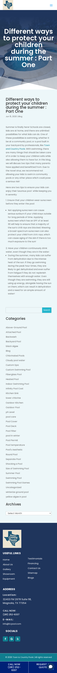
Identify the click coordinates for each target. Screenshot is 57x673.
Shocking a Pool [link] (14, 463)
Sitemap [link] (32, 573)
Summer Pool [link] (13, 473)
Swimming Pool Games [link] (18, 482)
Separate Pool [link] (13, 459)
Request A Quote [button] (42, 666)
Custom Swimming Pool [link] (18, 369)
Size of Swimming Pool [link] (17, 468)
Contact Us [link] (34, 568)
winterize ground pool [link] (17, 492)
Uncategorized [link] (13, 487)
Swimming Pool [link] (14, 478)
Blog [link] (20, 116)
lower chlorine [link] (13, 397)
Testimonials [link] (35, 558)
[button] (51, 5)
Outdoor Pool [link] (13, 407)
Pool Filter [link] (11, 430)
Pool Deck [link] (11, 426)
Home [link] (6, 559)
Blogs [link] (31, 577)
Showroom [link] (9, 574)
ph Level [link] (10, 412)
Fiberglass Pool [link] (14, 374)
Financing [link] (33, 563)
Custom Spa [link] (12, 365)
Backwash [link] (11, 336)
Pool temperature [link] (15, 445)
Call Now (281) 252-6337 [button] (14, 667)
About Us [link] (8, 564)
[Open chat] (50, 666)
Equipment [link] (9, 579)
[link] (8, 9)
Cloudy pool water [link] (15, 360)
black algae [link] (12, 346)
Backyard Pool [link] (13, 341)
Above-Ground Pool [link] (16, 327)
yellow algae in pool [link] (16, 496)
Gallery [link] (7, 569)
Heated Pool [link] (12, 379)
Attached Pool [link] (13, 332)
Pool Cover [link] (11, 421)
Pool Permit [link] (12, 440)
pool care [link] (11, 416)
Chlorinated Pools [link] (15, 355)
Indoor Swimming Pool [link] (17, 383)
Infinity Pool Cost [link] (14, 388)
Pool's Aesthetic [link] (14, 449)
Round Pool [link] (11, 454)
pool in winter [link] (13, 435)
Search (46, 310)
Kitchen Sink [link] (12, 393)
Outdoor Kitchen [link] (14, 402)
